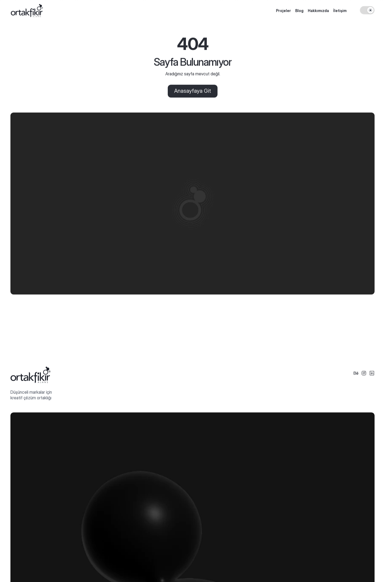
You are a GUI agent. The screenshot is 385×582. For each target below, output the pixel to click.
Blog (299, 10)
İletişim (339, 10)
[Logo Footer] (30, 375)
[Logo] (27, 10)
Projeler (283, 10)
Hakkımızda (318, 10)
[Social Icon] (356, 373)
